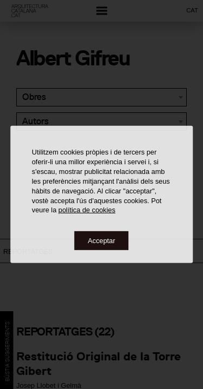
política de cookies (86, 210)
